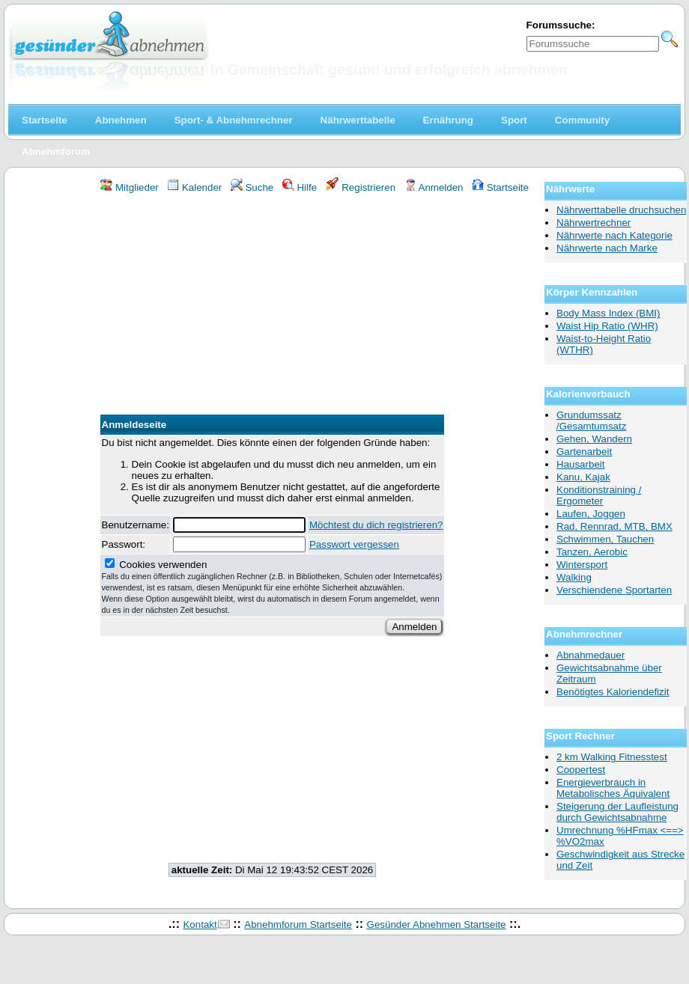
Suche (252, 187)
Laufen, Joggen (590, 513)
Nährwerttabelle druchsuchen (621, 210)
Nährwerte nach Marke (607, 248)
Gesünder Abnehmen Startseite (436, 924)
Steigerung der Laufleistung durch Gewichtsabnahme (617, 812)
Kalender (194, 187)
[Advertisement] (272, 306)
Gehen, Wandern (594, 438)
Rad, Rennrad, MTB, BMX (614, 526)
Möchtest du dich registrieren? (376, 525)
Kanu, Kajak (583, 477)
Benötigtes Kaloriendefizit (612, 691)
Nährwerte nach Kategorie (614, 235)
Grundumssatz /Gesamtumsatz (591, 420)
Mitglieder (129, 187)
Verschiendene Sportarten (614, 590)
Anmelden (434, 187)
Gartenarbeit (584, 451)
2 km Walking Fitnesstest (611, 757)
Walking (574, 577)
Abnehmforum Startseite (298, 924)
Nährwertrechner (593, 222)
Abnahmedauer (590, 655)
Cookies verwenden (272, 586)
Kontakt (199, 924)
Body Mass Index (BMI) (608, 313)
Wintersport (581, 564)
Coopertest (580, 769)
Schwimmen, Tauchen (605, 539)
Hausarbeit (580, 464)
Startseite (500, 187)
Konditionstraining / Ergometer (598, 495)
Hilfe (299, 187)
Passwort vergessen (354, 544)
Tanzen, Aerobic (592, 551)
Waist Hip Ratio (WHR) (607, 325)
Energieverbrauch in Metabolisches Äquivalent (613, 788)
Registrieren (361, 187)
